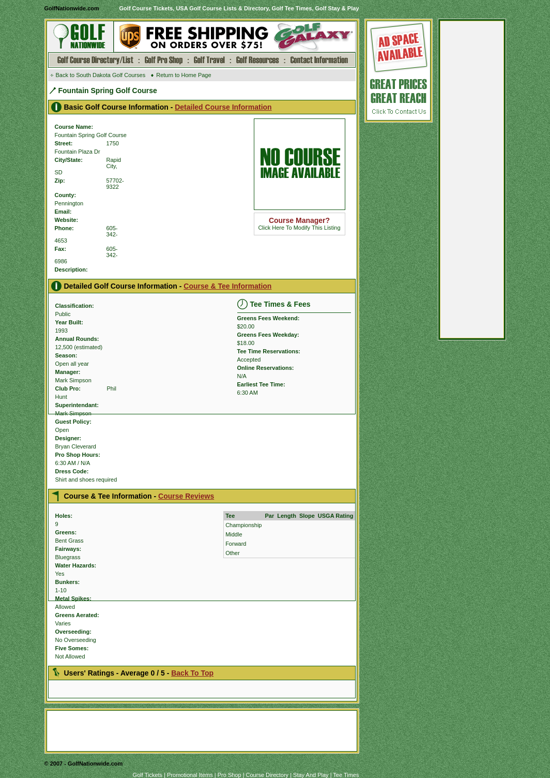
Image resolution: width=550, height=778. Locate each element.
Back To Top (192, 673)
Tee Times (346, 775)
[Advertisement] (472, 182)
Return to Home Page (183, 75)
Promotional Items (190, 775)
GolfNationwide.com (71, 8)
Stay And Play (311, 775)
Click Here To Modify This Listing (299, 224)
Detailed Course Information (223, 107)
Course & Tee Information (227, 286)
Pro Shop (229, 775)
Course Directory (267, 775)
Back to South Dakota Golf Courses (101, 75)
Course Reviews (186, 496)
